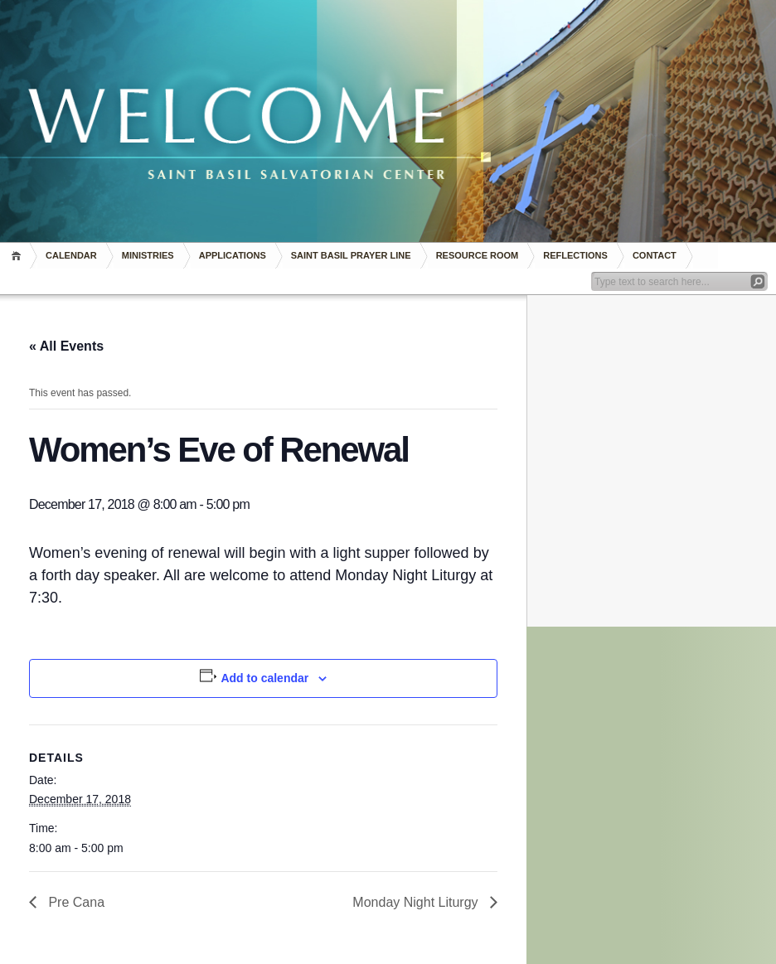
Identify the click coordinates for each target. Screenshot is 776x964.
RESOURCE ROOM (477, 255)
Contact (655, 255)
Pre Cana (74, 902)
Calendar (71, 255)
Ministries (148, 255)
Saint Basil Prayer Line (351, 255)
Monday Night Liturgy (417, 902)
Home (18, 256)
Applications (232, 255)
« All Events (66, 346)
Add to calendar (264, 678)
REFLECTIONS (575, 255)
